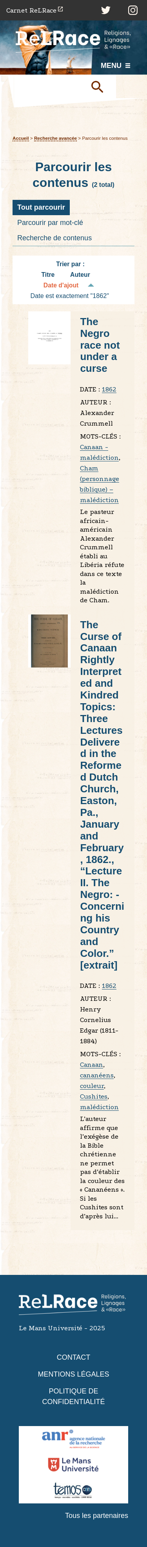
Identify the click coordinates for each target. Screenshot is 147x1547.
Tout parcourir (41, 207)
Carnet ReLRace (31, 10)
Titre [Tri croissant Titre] (47, 274)
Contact (74, 1357)
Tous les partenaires (96, 1516)
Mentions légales (73, 1374)
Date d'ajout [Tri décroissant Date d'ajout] (61, 285)
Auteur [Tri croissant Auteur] (80, 274)
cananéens (97, 1075)
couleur (92, 1086)
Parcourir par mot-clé (50, 223)
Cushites (93, 1096)
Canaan (91, 1064)
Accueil (21, 138)
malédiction (99, 1107)
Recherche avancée (55, 138)
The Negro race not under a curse (100, 345)
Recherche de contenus (54, 238)
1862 (109, 389)
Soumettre (100, 86)
